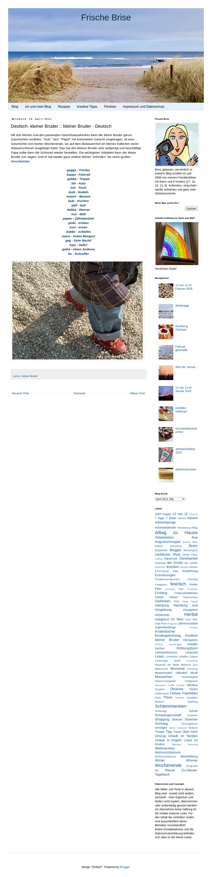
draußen (172, 567)
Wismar (192, 760)
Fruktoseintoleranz (186, 593)
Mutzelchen (163, 677)
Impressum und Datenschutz (144, 106)
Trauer (177, 731)
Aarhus (182, 518)
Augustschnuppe (167, 542)
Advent (192, 518)
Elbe (175, 571)
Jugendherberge (165, 627)
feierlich (178, 584)
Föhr (181, 589)
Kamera (194, 627)
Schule (193, 711)
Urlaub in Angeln (168, 740)
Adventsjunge (165, 522)
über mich (190, 732)
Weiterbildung (189, 756)
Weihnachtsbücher (165, 756)
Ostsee (175, 693)
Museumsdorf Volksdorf (171, 672)
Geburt (173, 597)
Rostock (159, 701)
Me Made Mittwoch (179, 664)
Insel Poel (160, 623)
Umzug (160, 736)
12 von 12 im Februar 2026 (183, 287)
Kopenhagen (175, 644)
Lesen (159, 656)
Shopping (162, 719)
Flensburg (170, 589)
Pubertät (179, 697)
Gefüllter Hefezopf (181, 409)
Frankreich (192, 589)
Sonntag (161, 723)
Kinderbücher (165, 631)
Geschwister (20, 161)
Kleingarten (190, 640)
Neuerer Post (20, 393)
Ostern (193, 689)
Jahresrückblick (188, 623)
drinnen (193, 567)
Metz (195, 665)
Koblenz (159, 644)
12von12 (193, 514)
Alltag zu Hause (176, 532)
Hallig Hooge (190, 601)
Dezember (160, 567)
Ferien (194, 584)
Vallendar (176, 744)
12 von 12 (180, 514)
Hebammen (162, 614)
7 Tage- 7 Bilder (165, 518)
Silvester (177, 719)
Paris (158, 697)
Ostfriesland (162, 693)
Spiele (172, 728)
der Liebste (191, 563)
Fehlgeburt (161, 584)
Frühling (161, 593)
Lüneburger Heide (168, 660)
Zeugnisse (192, 766)
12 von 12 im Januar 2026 (183, 389)
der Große (175, 563)
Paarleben (190, 693)
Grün (177, 601)
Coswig (158, 559)
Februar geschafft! (181, 348)
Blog (15, 106)
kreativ (193, 644)
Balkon (159, 546)
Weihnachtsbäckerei (168, 752)
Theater (160, 731)
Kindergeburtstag (168, 636)
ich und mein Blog (38, 106)
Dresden (184, 567)
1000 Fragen (163, 514)
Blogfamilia (161, 550)
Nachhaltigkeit (190, 677)
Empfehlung (190, 571)
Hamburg (162, 605)
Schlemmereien (171, 706)
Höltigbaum (162, 619)
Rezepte (64, 106)
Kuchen (160, 648)
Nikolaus (192, 685)
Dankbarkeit (188, 558)
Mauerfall (160, 664)
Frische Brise (106, 17)
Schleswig (161, 711)
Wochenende (168, 765)
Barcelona (176, 546)
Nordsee (160, 689)
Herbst (191, 614)
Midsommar (161, 668)
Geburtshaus (190, 597)
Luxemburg (192, 661)
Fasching (192, 579)
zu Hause (165, 770)
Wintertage (182, 305)
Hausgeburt (190, 609)
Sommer (191, 719)
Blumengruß (191, 550)
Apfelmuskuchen (186, 469)
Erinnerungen (165, 575)
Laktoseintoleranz (166, 652)
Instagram (172, 623)
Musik (194, 672)
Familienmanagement (167, 579)
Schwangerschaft (168, 715)
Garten (159, 597)
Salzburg (193, 701)
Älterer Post (137, 393)
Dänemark (171, 558)
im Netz (177, 619)
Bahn (195, 542)
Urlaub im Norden (183, 736)
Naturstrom (160, 685)
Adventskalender (165, 527)
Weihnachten (165, 748)
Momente (177, 669)
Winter (160, 760)
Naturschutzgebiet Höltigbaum (176, 681)
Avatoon (186, 542)
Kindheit (191, 636)
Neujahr (181, 685)
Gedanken (163, 601)
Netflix (171, 685)
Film (158, 589)
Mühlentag (192, 669)
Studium (193, 727)
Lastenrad (191, 652)
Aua (195, 537)
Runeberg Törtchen (181, 328)
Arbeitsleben (164, 537)
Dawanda (160, 563)
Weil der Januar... (186, 367)
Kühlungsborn (187, 648)
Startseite (79, 393)
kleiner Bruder (30, 376)
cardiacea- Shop (167, 554)
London (183, 656)
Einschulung (162, 571)
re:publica (192, 697)
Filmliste (110, 106)
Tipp (169, 732)
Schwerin (192, 715)
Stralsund (182, 728)
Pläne (167, 697)
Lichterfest (172, 656)
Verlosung (193, 744)
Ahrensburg (183, 527)
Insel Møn (192, 619)
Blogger (175, 550)
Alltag (194, 527)
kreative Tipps (87, 106)
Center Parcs (190, 554)
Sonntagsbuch (189, 723)
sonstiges (161, 727)
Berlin (193, 546)
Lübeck (193, 656)
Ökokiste (176, 689)
